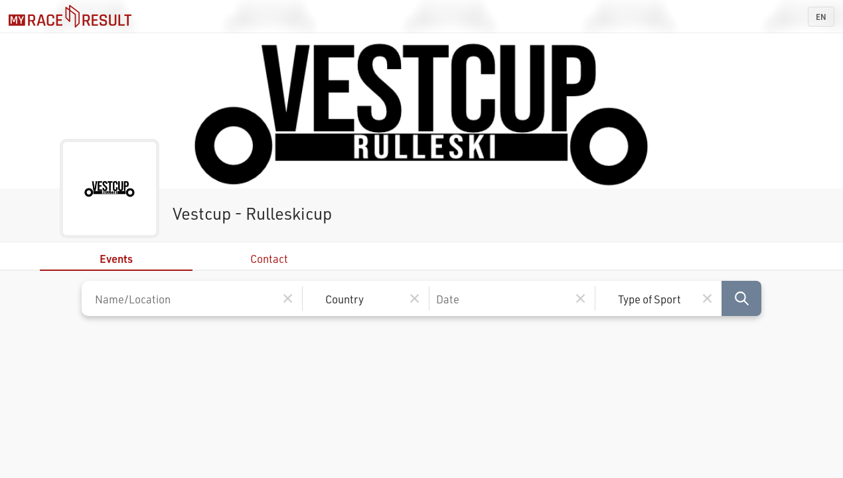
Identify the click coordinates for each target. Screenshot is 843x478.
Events (116, 259)
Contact (269, 259)
